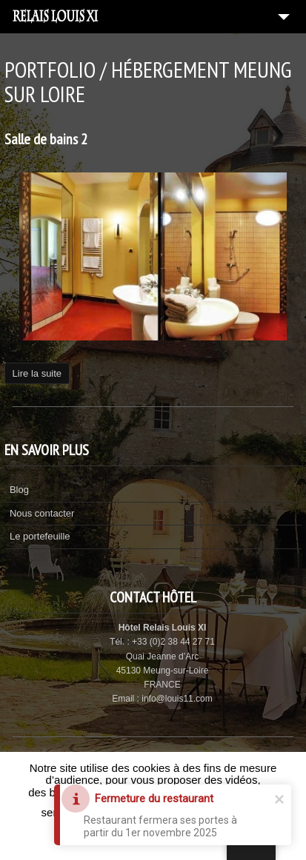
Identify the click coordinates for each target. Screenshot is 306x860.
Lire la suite (37, 373)
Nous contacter (42, 513)
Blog (19, 489)
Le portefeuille (40, 536)
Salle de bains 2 (45, 139)
